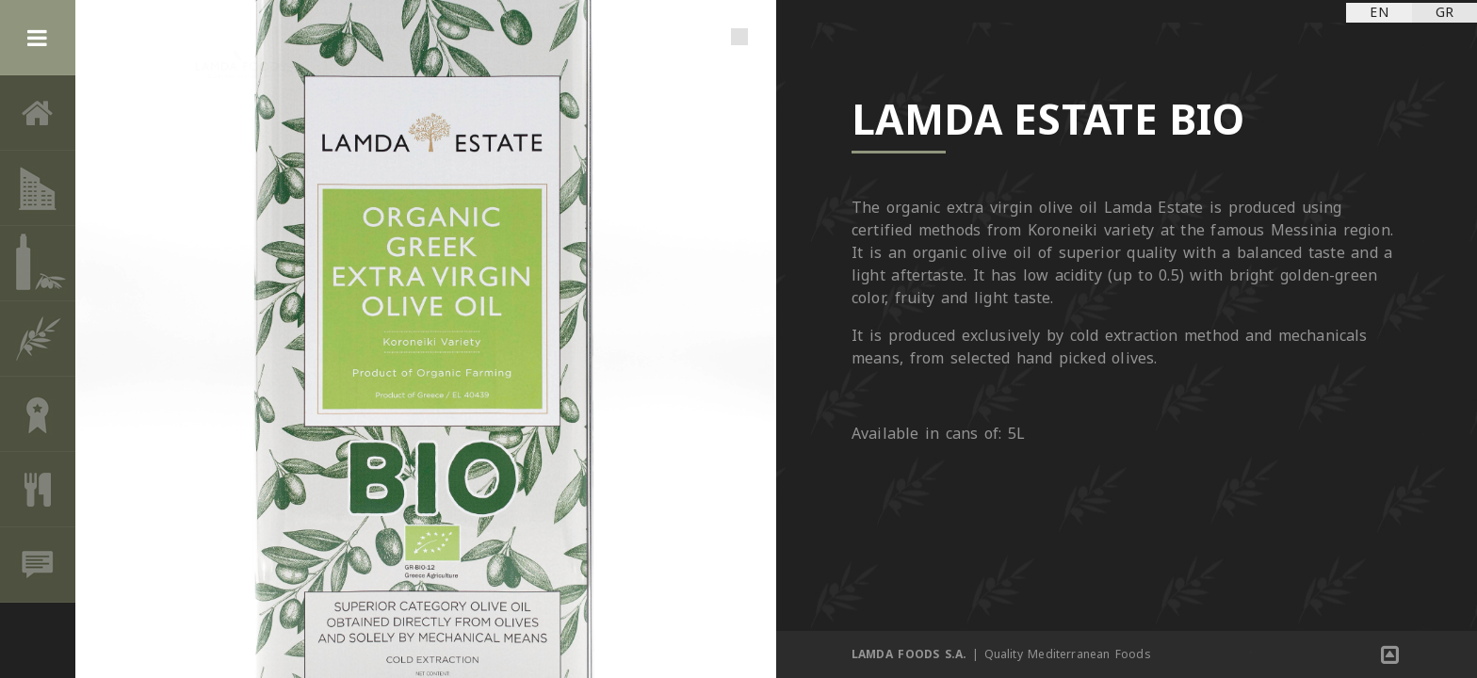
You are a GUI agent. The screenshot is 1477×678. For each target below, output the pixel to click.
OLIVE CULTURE (37, 339)
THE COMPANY (37, 188)
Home (37, 113)
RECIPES (37, 489)
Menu (37, 37)
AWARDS (37, 414)
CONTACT (37, 565)
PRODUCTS (37, 263)
